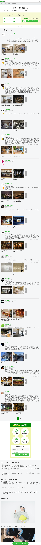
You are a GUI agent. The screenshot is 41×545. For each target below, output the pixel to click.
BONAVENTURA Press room (5, 105)
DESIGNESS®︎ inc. (9, 205)
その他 (38, 93)
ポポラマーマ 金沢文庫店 (16, 319)
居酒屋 (10, 68)
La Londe (2, 201)
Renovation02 (15, 54)
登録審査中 (7, 342)
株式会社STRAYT (8, 278)
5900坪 (4, 412)
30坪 (18, 412)
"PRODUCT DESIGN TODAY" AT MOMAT (18, 274)
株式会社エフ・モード (9, 160)
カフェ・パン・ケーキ (25, 68)
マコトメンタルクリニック (17, 296)
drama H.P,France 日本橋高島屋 (5, 296)
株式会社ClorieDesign (11, 33)
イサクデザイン (8, 255)
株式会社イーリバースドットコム (6, 156)
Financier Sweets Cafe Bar (17, 201)
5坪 (4, 178)
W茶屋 (2, 179)
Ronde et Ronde (3, 130)
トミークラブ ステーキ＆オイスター (18, 413)
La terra (14, 251)
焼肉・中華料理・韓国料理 (34, 144)
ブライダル (2, 250)
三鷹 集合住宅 (15, 362)
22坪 (15, 53)
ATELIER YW (8, 231)
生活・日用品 (2, 225)
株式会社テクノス (8, 391)
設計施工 (6, 53)
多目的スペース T (3, 251)
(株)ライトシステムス (9, 366)
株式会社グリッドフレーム (10, 58)
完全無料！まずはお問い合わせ (20, 543)
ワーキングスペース (29, 284)
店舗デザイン (7, 60)
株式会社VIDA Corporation (10, 300)
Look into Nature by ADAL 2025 (17, 105)
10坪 (4, 129)
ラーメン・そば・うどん (31, 68)
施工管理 (10, 60)
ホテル (38, 284)
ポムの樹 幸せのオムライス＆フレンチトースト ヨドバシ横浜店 (6, 320)
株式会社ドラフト (8, 134)
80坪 (6, 200)
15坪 (18, 200)
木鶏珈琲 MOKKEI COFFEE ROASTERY (17, 227)
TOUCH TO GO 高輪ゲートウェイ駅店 (6, 226)
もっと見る (28, 526)
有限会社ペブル (8, 109)
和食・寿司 (36, 68)
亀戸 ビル (2, 362)
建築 (1, 361)
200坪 (4, 250)
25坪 (16, 129)
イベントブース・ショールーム (16, 104)
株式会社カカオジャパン (16, 156)
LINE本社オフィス (3, 413)
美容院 (14, 178)
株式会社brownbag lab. (10, 183)
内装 (2, 53)
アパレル (2, 129)
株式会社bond (8, 324)
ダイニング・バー (13, 68)
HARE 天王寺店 (15, 130)
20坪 (3, 53)
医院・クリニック (34, 284)
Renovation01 (3, 54)
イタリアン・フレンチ (19, 68)
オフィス (2, 104)
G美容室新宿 (15, 179)
